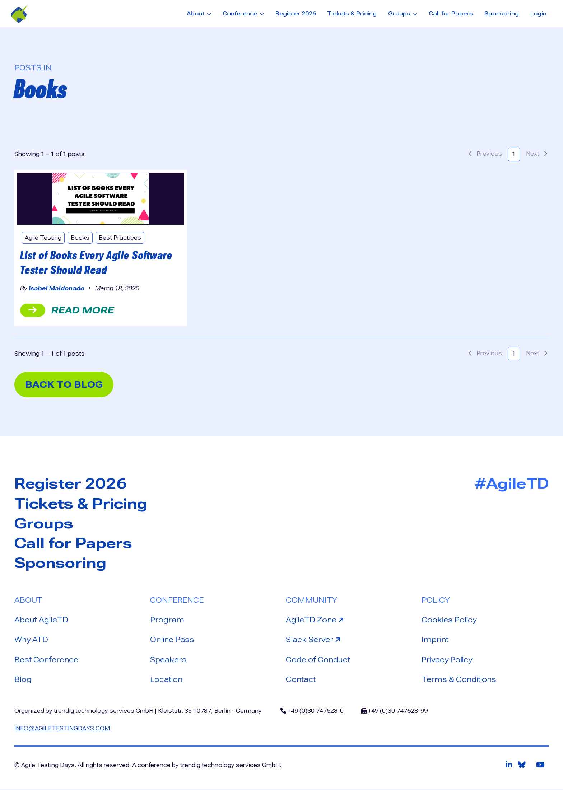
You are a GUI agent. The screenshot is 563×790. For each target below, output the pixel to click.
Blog (23, 680)
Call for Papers (451, 13)
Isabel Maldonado (56, 288)
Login (538, 13)
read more (67, 310)
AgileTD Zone (316, 619)
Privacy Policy (447, 660)
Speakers (168, 660)
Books (80, 237)
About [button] (196, 13)
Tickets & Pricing (352, 13)
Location (166, 680)
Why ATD (31, 640)
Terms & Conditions (459, 680)
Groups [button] (400, 13)
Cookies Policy (449, 620)
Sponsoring (501, 13)
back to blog (64, 384)
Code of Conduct (318, 660)
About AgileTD (41, 620)
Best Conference (46, 660)
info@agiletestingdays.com (62, 728)
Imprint (435, 640)
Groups (44, 523)
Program (167, 620)
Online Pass (172, 640)
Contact (301, 680)
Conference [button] (241, 13)
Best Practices (120, 237)
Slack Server (315, 640)
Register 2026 (295, 13)
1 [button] (514, 154)
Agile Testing (43, 237)
